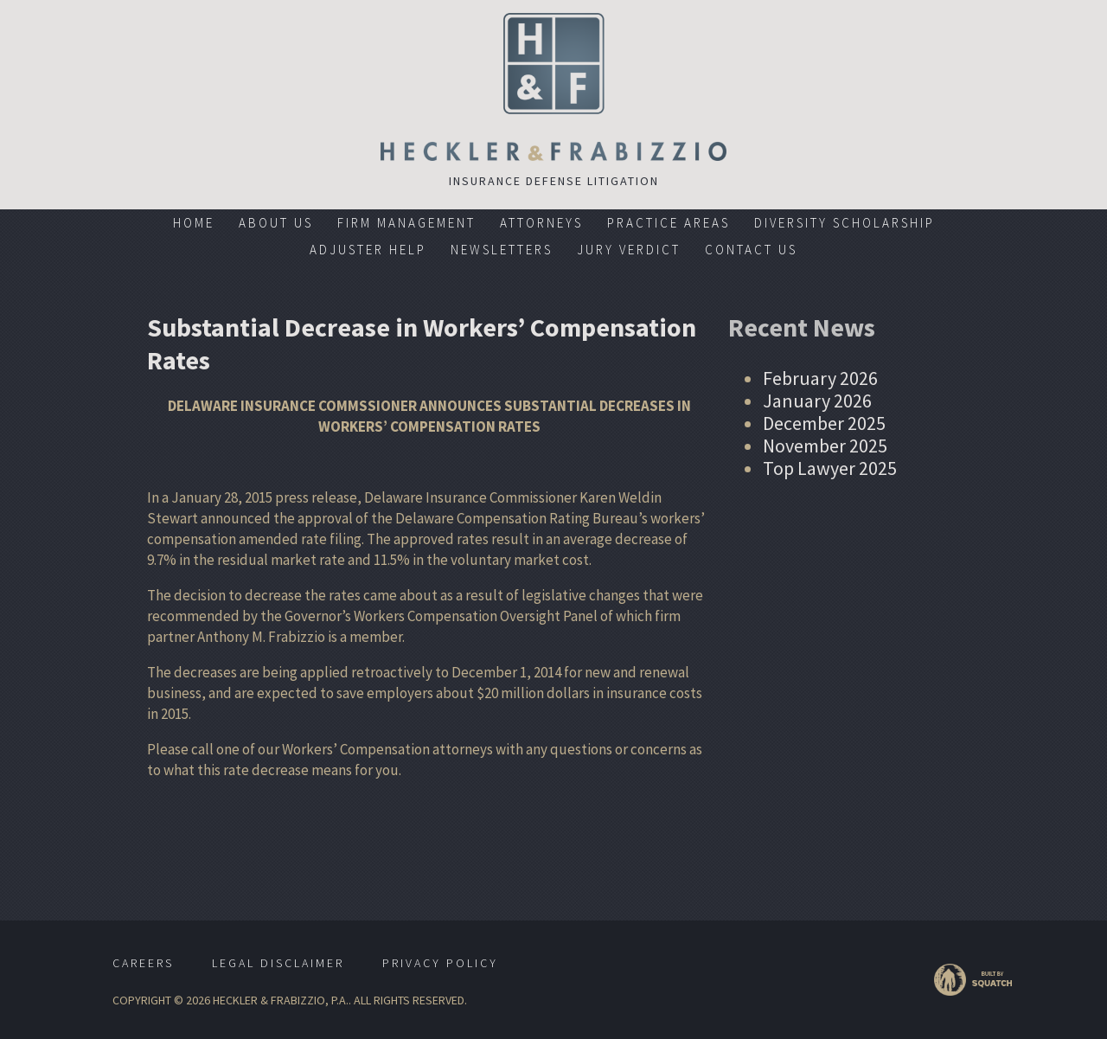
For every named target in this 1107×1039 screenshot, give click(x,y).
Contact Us (751, 249)
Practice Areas (668, 223)
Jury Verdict (629, 249)
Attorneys (541, 223)
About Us (276, 223)
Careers (143, 963)
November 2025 (825, 445)
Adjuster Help (368, 249)
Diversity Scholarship (844, 223)
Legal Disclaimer (278, 963)
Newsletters (502, 249)
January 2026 (817, 400)
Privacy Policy (440, 963)
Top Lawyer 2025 (830, 468)
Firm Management (406, 223)
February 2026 (820, 378)
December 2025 (824, 423)
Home (193, 223)
